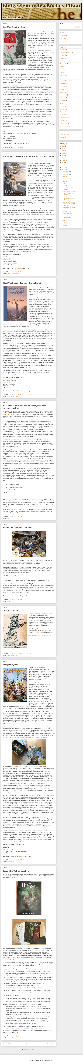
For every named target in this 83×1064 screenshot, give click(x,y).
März (64, 225)
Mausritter (62, 97)
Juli (64, 183)
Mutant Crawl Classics (9, 414)
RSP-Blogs (63, 137)
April (64, 222)
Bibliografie (63, 55)
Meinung (9, 518)
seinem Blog (39, 632)
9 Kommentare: (24, 599)
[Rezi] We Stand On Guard (14, 27)
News (8, 601)
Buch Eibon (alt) (64, 134)
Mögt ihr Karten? (10, 611)
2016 (63, 169)
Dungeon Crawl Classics (66, 80)
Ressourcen (14, 655)
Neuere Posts (7, 1044)
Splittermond (63, 123)
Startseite (29, 1044)
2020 (63, 160)
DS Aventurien (64, 75)
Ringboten (19, 143)
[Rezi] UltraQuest (10, 665)
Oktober (65, 176)
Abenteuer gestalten (65, 52)
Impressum (63, 38)
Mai (64, 220)
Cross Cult (5, 135)
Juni (64, 186)
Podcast (62, 112)
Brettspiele (63, 58)
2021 (63, 158)
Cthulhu (62, 66)
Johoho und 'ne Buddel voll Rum (17, 528)
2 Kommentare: (24, 860)
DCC (61, 69)
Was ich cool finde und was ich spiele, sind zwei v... (69, 203)
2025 (63, 148)
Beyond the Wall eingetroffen (16, 871)
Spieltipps (62, 120)
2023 (63, 153)
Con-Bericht (63, 64)
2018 (63, 165)
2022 (63, 155)
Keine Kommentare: (25, 272)
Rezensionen (15, 273)
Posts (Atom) (31, 1049)
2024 (63, 151)
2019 (63, 162)
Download (62, 72)
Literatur (9, 273)
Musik (61, 103)
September (66, 179)
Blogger (51, 1060)
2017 (63, 167)
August (65, 181)
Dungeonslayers (64, 83)
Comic (8, 396)
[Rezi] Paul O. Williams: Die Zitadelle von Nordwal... (69, 193)
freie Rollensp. (64, 86)
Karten (8, 655)
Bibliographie (63, 35)
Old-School (15, 1038)
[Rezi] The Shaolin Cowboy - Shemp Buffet (22, 283)
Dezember (66, 171)
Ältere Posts (51, 1044)
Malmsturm (63, 95)
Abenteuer (63, 49)
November (66, 174)
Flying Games (6, 849)
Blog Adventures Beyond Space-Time (41, 635)
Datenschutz (63, 41)
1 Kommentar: (24, 147)
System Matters (64, 126)
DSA (61, 78)
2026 (63, 146)
